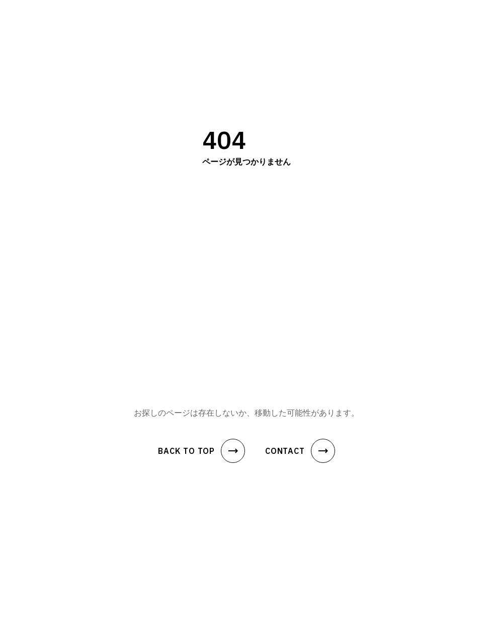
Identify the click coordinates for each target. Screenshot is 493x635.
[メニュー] (465, 16)
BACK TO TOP (201, 451)
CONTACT (300, 451)
